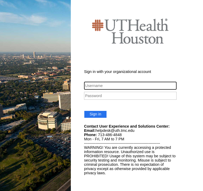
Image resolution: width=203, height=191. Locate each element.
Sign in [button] (95, 114)
